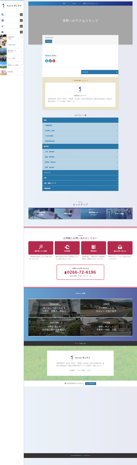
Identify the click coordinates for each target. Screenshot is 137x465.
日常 (45, 178)
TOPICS (48, 41)
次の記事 (85, 72)
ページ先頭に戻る (80, 350)
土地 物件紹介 (50, 151)
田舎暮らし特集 (50, 130)
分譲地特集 (48, 125)
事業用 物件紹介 (50, 162)
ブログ (5, 28)
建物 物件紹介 (50, 157)
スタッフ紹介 (81, 377)
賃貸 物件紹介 (50, 167)
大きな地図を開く (90, 390)
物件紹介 (46, 146)
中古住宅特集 (49, 136)
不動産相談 (47, 188)
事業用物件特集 (50, 141)
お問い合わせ (7, 34)
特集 (45, 120)
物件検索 (5, 14)
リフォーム (47, 172)
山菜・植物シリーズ (50, 183)
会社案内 (5, 21)
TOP (64, 3)
